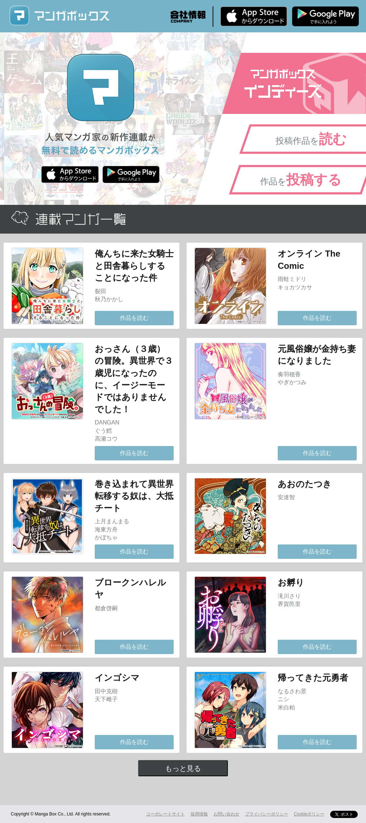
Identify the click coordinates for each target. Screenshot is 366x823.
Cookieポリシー (309, 814)
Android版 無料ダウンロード (325, 16)
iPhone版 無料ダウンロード (253, 16)
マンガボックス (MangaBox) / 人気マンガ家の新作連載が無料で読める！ (59, 15)
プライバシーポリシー (266, 814)
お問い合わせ (226, 814)
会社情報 (188, 16)
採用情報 (199, 814)
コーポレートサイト (165, 814)
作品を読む (134, 318)
